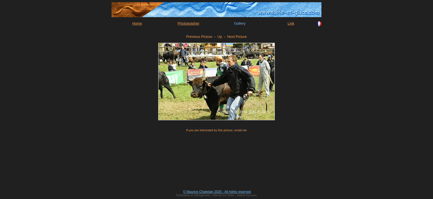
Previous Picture (199, 37)
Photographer (188, 23)
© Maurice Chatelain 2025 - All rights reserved (217, 192)
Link (291, 23)
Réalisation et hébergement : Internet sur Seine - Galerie (211, 195)
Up (220, 37)
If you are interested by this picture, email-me (216, 130)
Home (137, 23)
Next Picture (237, 37)
